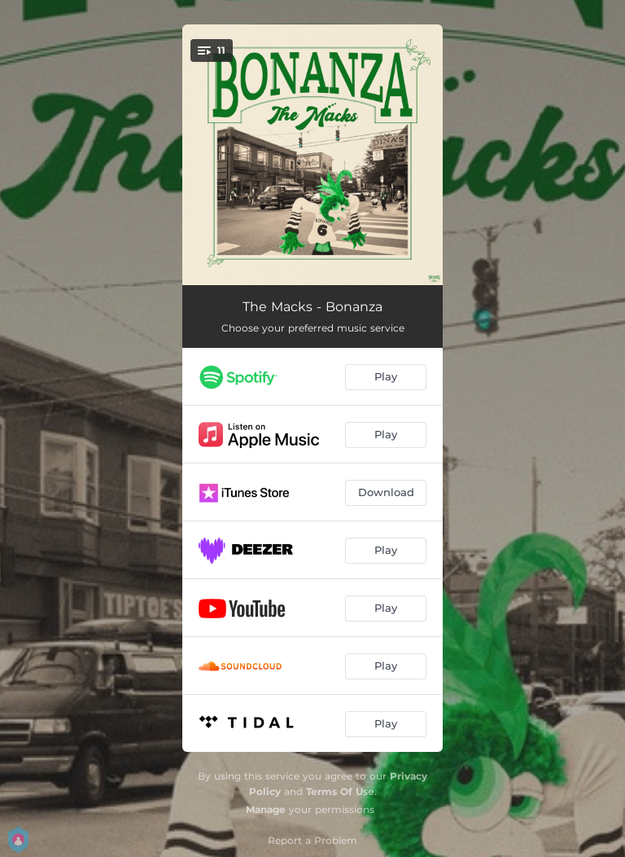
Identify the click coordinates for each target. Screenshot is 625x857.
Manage (266, 809)
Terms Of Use (340, 791)
